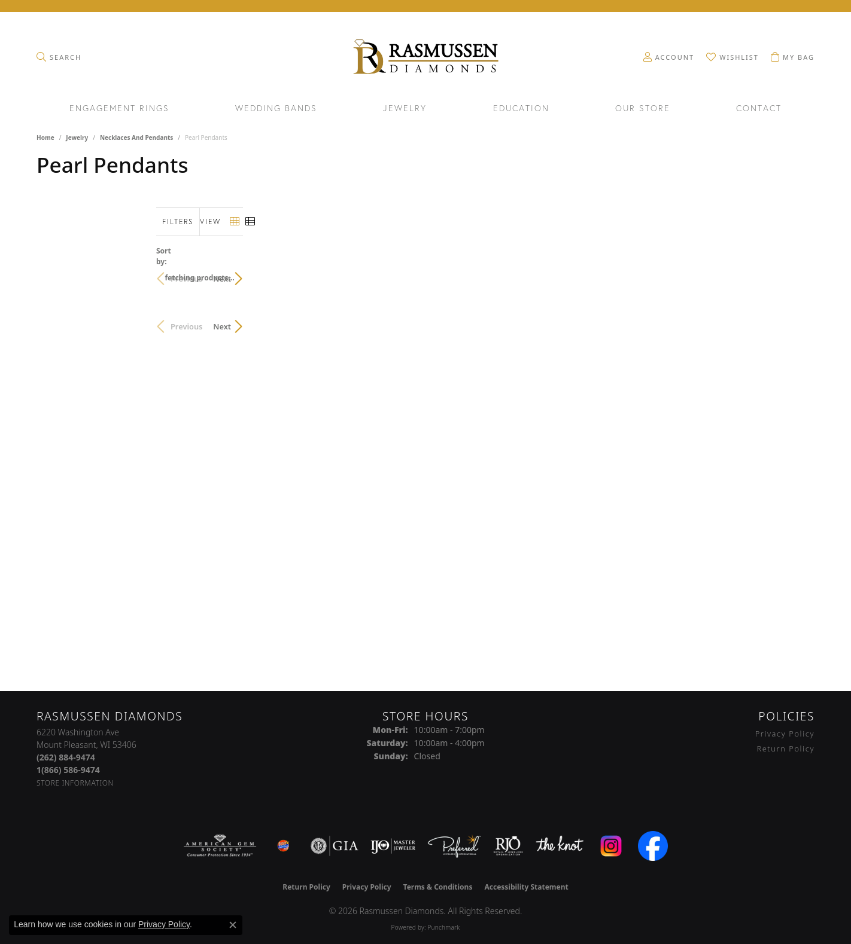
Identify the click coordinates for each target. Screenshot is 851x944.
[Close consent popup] (232, 924)
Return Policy (785, 748)
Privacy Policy (784, 733)
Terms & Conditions (438, 887)
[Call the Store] (66, 757)
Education (521, 109)
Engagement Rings (119, 109)
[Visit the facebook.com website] (653, 846)
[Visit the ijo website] (392, 846)
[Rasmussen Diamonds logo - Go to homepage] (425, 58)
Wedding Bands (276, 109)
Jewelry (405, 109)
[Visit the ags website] (220, 846)
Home (45, 137)
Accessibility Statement (526, 887)
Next (794, 272)
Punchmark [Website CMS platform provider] (443, 927)
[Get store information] (75, 783)
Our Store (642, 109)
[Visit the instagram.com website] (611, 846)
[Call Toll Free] (68, 769)
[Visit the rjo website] (508, 846)
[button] (59, 57)
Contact (759, 109)
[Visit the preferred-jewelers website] (454, 846)
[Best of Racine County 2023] (284, 846)
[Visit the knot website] (559, 846)
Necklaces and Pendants (136, 137)
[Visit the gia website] (334, 846)
